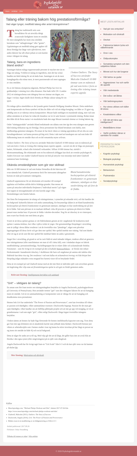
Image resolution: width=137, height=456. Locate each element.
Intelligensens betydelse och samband (43, 275)
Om (21, 11)
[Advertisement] (50, 381)
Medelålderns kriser (112, 128)
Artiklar (15, 11)
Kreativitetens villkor (112, 114)
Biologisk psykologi (111, 159)
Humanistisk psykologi (113, 165)
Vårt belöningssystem (113, 101)
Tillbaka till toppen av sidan (17, 436)
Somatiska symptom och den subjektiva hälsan (114, 65)
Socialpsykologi (110, 181)
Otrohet (106, 40)
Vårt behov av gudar (112, 77)
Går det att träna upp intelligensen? (111, 121)
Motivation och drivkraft (34, 355)
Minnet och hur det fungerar (115, 72)
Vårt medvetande (111, 90)
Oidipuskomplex (110, 58)
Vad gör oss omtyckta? (113, 29)
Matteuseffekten (63, 249)
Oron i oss (107, 53)
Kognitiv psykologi (111, 154)
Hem (7, 11)
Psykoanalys (109, 175)
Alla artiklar (33, 436)
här (16, 347)
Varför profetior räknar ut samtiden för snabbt (112, 134)
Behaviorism (108, 170)
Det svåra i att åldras (112, 96)
